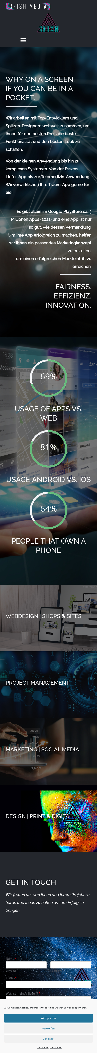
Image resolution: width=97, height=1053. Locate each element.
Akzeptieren (48, 1018)
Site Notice (42, 1047)
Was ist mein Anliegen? (23, 994)
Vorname (11, 970)
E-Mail (11, 978)
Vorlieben (48, 1038)
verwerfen (48, 1028)
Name (11, 959)
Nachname (56, 970)
